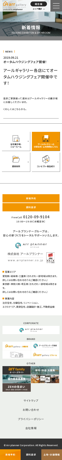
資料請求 (31, 207)
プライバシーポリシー (31, 419)
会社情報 (31, 428)
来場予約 (31, 198)
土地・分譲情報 (51, 454)
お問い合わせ (31, 410)
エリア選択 (37, 9)
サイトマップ (30, 400)
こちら (17, 109)
